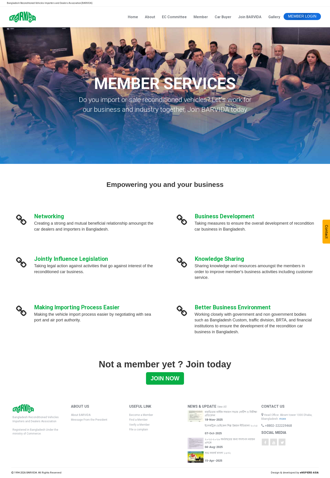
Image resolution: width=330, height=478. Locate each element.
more (282, 418)
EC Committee (174, 17)
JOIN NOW (165, 378)
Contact (326, 232)
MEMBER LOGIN (302, 16)
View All (222, 406)
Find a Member (138, 419)
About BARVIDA (81, 415)
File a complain (138, 429)
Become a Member (141, 415)
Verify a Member (139, 424)
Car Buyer (223, 17)
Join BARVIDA (250, 17)
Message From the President (89, 419)
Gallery (274, 17)
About (150, 17)
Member (201, 17)
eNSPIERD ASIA (309, 472)
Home (133, 17)
